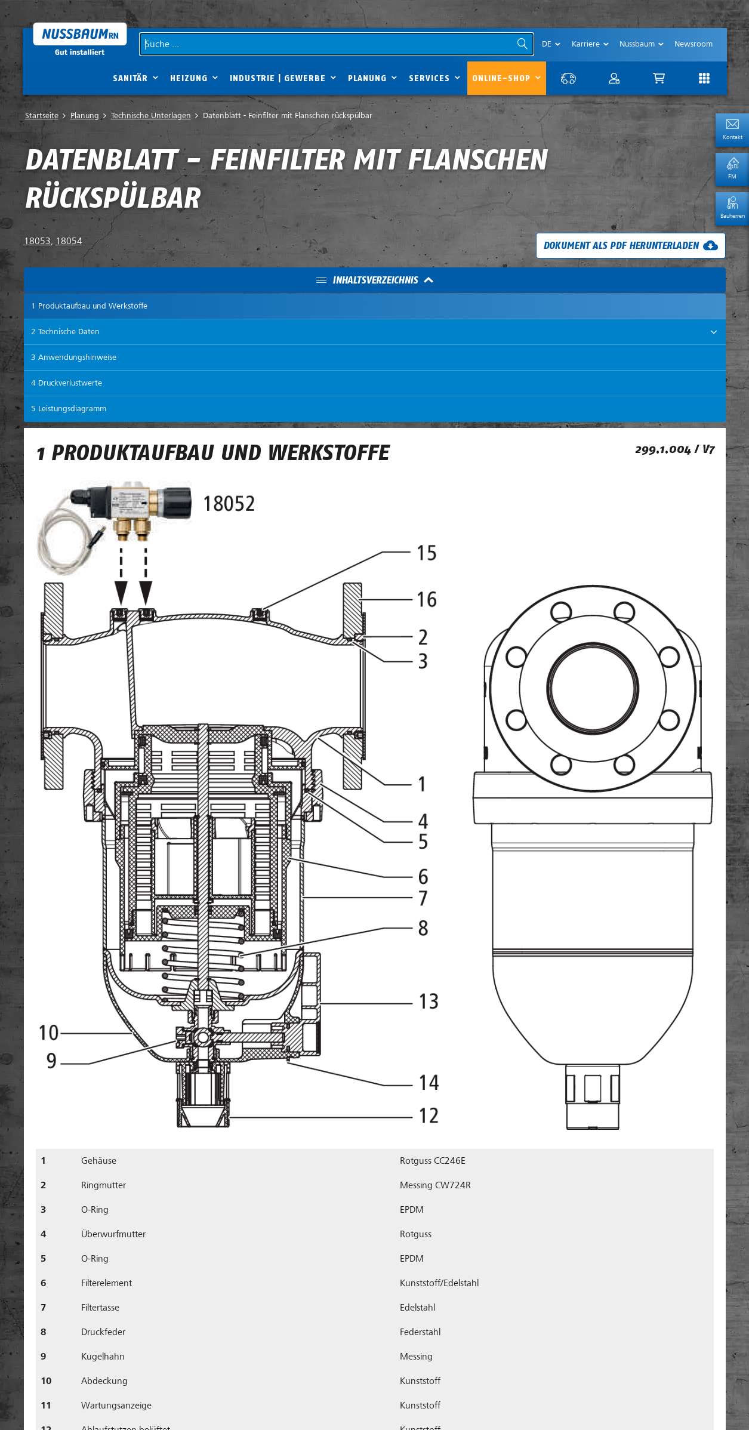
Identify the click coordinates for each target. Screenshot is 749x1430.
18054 (69, 241)
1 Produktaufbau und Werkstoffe (89, 306)
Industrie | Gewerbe (278, 78)
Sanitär (130, 78)
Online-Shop (501, 78)
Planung (367, 78)
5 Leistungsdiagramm (68, 408)
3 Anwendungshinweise (73, 357)
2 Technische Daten (65, 331)
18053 (37, 241)
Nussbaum (637, 44)
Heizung (189, 78)
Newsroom (693, 44)
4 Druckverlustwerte (66, 383)
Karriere (586, 44)
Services (429, 78)
